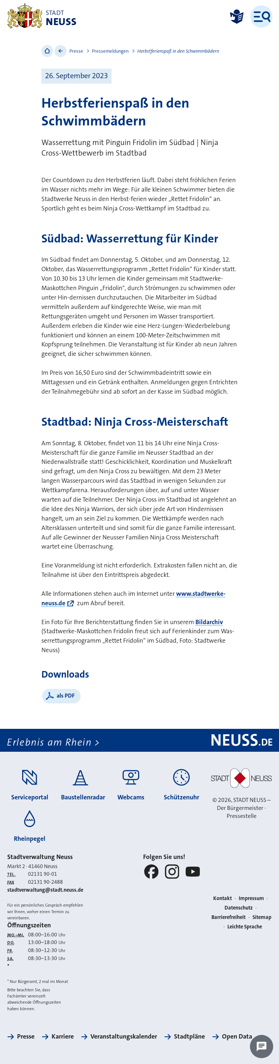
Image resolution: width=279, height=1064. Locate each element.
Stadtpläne (189, 1036)
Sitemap (261, 917)
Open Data (237, 1036)
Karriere (63, 1036)
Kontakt (222, 898)
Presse (76, 51)
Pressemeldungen (110, 51)
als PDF (66, 695)
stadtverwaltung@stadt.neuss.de (45, 890)
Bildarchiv (209, 622)
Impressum (251, 898)
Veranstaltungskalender (123, 1036)
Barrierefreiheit (228, 917)
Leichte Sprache (244, 926)
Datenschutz (239, 907)
